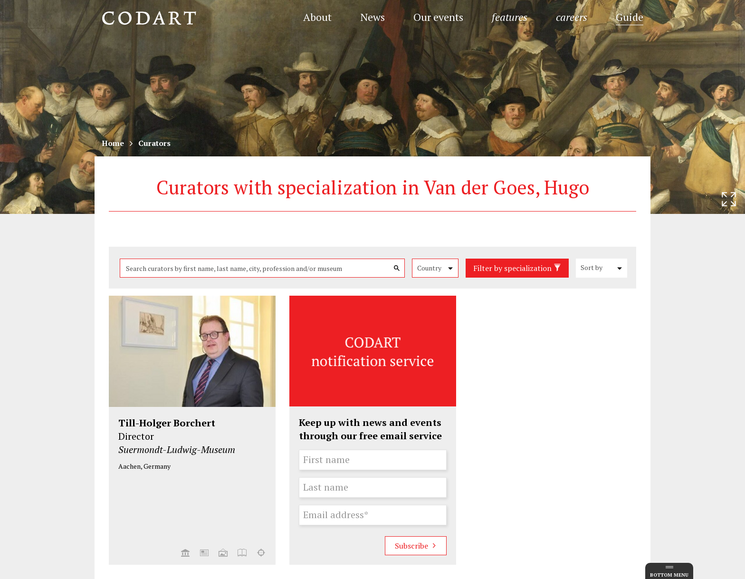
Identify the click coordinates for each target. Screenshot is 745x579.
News (372, 17)
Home (113, 143)
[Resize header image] (729, 199)
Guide (629, 17)
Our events (438, 17)
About (317, 17)
